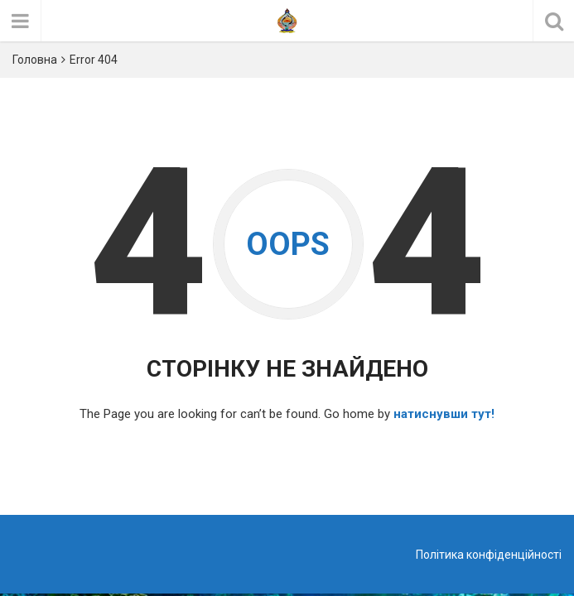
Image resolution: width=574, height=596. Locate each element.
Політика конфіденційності (489, 554)
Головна (34, 59)
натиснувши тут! (443, 413)
